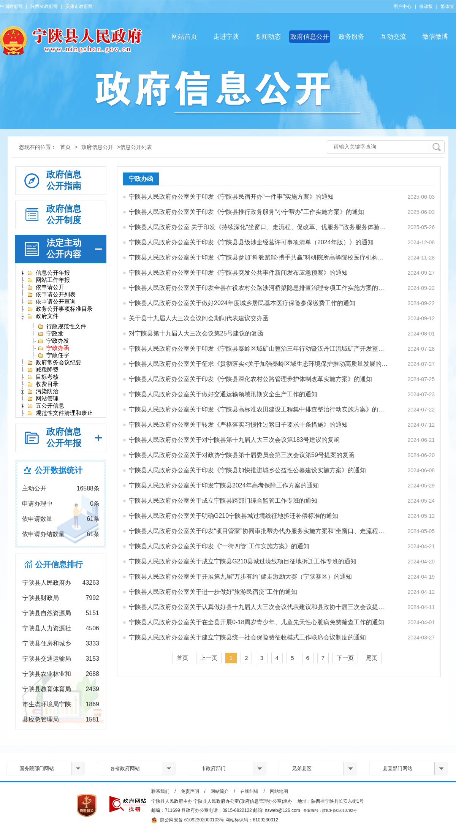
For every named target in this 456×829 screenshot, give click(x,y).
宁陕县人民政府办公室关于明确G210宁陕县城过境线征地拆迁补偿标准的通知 (233, 516)
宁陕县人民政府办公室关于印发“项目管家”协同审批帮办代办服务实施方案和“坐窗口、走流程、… (259, 531)
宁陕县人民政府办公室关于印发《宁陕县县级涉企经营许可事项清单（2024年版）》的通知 (251, 242)
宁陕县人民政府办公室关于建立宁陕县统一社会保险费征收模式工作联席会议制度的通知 (247, 637)
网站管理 (43, 398)
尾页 (371, 658)
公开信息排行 (59, 564)
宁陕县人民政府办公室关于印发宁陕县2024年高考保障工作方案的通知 (224, 485)
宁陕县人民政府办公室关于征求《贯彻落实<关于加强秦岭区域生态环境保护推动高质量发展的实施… (259, 364)
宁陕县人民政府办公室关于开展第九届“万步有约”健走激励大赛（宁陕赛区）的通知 (240, 576)
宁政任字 (53, 355)
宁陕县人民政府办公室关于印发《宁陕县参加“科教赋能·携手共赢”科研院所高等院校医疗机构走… (259, 257)
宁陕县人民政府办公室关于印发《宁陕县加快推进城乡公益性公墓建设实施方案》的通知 (247, 470)
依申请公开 (45, 287)
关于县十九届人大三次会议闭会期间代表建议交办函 (199, 318)
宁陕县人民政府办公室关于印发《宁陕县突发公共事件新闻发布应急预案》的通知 (238, 272)
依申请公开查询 (51, 301)
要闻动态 (268, 36)
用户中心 (402, 6)
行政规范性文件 (62, 326)
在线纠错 (249, 791)
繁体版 (447, 6)
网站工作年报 (48, 280)
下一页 (345, 658)
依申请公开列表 (51, 294)
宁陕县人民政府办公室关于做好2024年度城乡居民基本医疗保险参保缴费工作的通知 (242, 303)
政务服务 (351, 36)
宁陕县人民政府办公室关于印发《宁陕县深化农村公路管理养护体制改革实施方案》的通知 (250, 379)
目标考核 (43, 376)
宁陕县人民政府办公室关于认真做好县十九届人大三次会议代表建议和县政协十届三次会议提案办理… (259, 607)
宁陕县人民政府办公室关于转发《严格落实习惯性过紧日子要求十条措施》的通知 (238, 424)
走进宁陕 (226, 36)
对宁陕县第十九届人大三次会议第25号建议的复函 (196, 333)
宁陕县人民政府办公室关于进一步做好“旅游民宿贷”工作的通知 (213, 592)
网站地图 (279, 791)
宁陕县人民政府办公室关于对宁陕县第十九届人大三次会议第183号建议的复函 (234, 440)
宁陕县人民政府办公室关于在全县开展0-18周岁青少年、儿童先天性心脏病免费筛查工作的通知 (256, 622)
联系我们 (160, 791)
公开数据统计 (58, 470)
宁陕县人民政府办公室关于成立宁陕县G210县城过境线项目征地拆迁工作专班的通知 (242, 561)
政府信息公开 (309, 36)
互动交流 (393, 36)
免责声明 (190, 791)
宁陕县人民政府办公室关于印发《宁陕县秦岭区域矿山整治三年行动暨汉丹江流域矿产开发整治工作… (259, 348)
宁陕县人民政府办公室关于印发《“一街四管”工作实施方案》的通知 (219, 546)
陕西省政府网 (44, 6)
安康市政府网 (79, 6)
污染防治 (43, 391)
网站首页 (184, 36)
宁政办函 (53, 348)
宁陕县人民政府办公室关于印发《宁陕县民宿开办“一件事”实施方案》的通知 (231, 196)
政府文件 (43, 316)
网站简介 (220, 791)
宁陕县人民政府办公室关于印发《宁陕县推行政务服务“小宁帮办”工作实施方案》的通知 (246, 212)
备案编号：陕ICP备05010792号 (330, 810)
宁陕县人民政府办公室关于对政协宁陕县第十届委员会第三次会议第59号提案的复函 (242, 455)
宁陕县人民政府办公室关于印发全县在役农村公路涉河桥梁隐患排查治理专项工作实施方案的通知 (259, 288)
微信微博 (435, 36)
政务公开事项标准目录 (60, 308)
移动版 (426, 6)
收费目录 (43, 384)
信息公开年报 (48, 272)
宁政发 (50, 333)
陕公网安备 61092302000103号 (187, 820)
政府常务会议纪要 (54, 362)
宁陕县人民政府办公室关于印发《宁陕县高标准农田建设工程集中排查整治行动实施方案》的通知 (259, 409)
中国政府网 (11, 6)
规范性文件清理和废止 (60, 413)
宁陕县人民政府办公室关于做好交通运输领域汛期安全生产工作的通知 (223, 394)
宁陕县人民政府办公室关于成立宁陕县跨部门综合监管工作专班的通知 (223, 500)
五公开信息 (45, 405)
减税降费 (43, 369)
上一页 (208, 658)
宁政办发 (53, 340)
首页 (65, 147)
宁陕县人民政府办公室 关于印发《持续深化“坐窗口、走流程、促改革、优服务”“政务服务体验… (257, 227)
